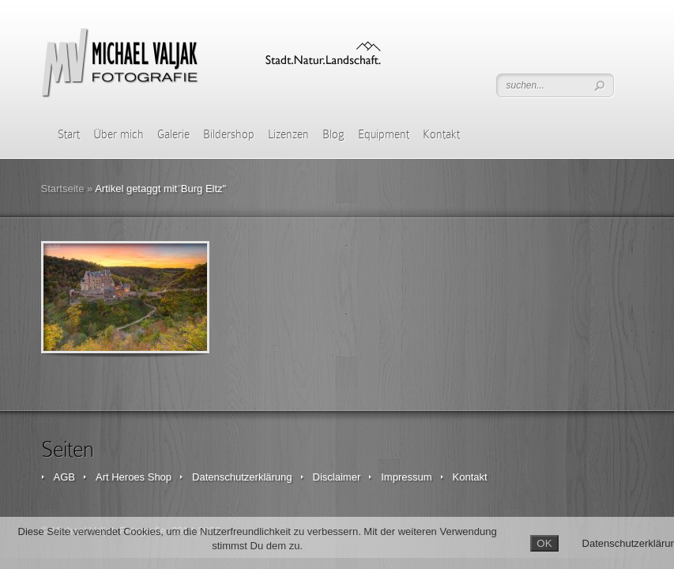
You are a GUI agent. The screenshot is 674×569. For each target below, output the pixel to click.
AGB (64, 477)
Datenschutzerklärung (242, 477)
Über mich (118, 134)
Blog (333, 134)
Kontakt (441, 134)
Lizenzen (288, 134)
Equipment (383, 134)
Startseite (63, 188)
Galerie (173, 134)
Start (69, 134)
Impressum (406, 477)
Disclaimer (337, 477)
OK (544, 543)
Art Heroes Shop (133, 477)
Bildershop (228, 134)
